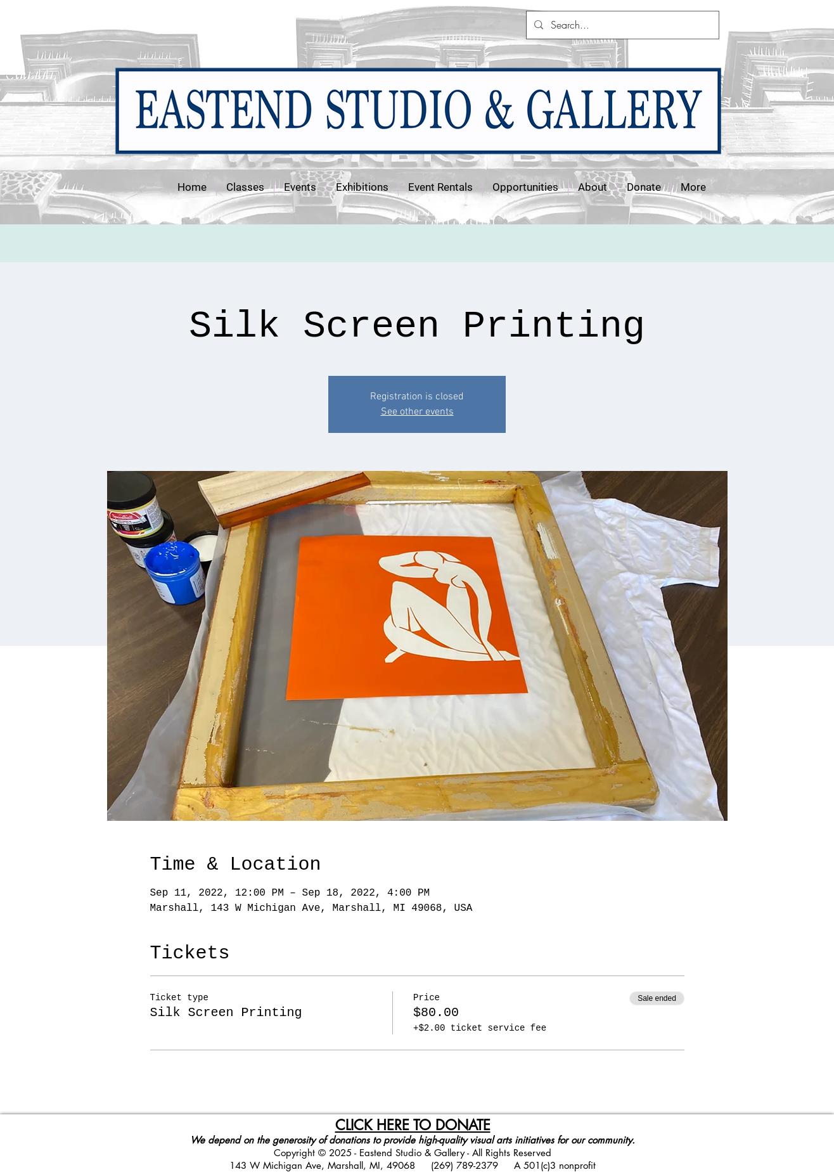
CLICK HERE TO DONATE (413, 1125)
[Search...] (621, 25)
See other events (417, 412)
